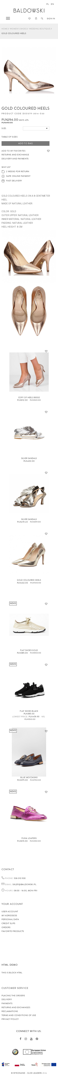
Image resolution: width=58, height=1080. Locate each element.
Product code (12, 114)
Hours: (9, 891)
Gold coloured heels (29, 580)
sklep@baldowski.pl (24, 884)
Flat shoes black (29, 711)
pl (47, 4)
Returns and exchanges (16, 1007)
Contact (8, 869)
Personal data (10, 919)
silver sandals (29, 458)
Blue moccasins (28, 777)
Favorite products (13, 931)
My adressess (9, 915)
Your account (12, 904)
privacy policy (10, 1019)
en (52, 4)
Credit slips (8, 923)
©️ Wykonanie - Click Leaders (26, 1073)
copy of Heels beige (29, 397)
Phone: (9, 878)
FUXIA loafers (29, 838)
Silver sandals (29, 519)
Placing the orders (13, 995)
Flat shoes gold (29, 650)
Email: (8, 884)
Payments (7, 1003)
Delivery (7, 999)
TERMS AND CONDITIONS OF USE (19, 1015)
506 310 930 (19, 878)
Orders (6, 927)
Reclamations (10, 1011)
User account (10, 911)
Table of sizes (9, 136)
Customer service (15, 988)
